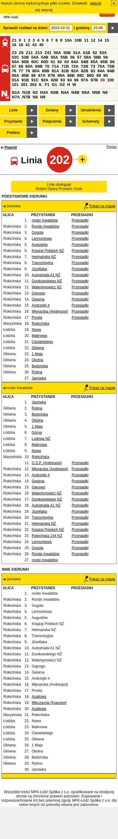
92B (54, 80)
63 (66, 61)
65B (104, 61)
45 (41, 44)
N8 (35, 97)
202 (33, 84)
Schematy (91, 121)
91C (34, 80)
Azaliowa (39, 697)
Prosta (37, 317)
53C (15, 57)
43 (34, 44)
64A (74, 61)
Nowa (36, 330)
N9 (42, 97)
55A (54, 57)
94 (69, 80)
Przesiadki (80, 220)
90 (105, 75)
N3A (44, 92)
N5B (96, 92)
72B (84, 66)
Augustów (40, 245)
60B (25, 61)
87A (41, 75)
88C (80, 75)
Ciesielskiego (42, 342)
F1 (47, 84)
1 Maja (37, 354)
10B (78, 40)
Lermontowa (42, 238)
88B (70, 75)
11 (86, 40)
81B (65, 71)
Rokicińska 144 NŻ (47, 536)
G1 (54, 84)
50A (57, 52)
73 (93, 66)
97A (84, 80)
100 (110, 80)
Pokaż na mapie (99, 206)
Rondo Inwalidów (45, 226)
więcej (95, 3)
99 (102, 80)
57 (79, 57)
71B (65, 66)
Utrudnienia (91, 110)
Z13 (38, 52)
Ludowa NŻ (41, 438)
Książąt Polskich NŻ (48, 251)
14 (100, 40)
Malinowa (39, 336)
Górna (37, 432)
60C (34, 61)
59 (105, 57)
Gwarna (38, 299)
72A (74, 66)
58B (97, 57)
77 (21, 71)
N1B (26, 92)
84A (101, 71)
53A (103, 52)
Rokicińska (40, 323)
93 (63, 80)
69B (38, 66)
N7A (16, 97)
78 (27, 71)
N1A (16, 92)
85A (15, 75)
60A (15, 61)
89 (99, 75)
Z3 (14, 52)
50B (67, 52)
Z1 (14, 40)
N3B (55, 92)
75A (101, 66)
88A (61, 75)
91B (25, 80)
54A (34, 57)
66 (112, 61)
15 (106, 40)
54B (44, 57)
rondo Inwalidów (45, 220)
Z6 (21, 52)
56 (72, 57)
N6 (105, 92)
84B (110, 71)
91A (15, 80)
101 (15, 84)
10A (68, 40)
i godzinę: (82, 28)
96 (76, 80)
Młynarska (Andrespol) (50, 311)
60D (44, 61)
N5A (86, 92)
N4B (75, 92)
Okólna (37, 360)
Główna (38, 348)
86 (33, 75)
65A (94, 61)
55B (64, 57)
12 (93, 40)
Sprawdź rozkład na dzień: (25, 28)
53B (25, 57)
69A (29, 66)
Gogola (38, 232)
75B (110, 66)
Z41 (47, 52)
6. (40, 84)
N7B (26, 97)
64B (84, 61)
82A (74, 71)
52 (95, 52)
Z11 (29, 52)
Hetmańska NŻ (44, 257)
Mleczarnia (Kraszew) (49, 703)
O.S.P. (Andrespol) (47, 463)
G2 (62, 84)
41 (27, 44)
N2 (35, 92)
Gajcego (38, 293)
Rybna (37, 372)
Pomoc (112, 146)
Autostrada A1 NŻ (46, 275)
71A (55, 66)
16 (14, 44)
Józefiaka (39, 269)
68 (21, 66)
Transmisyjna (42, 263)
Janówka (39, 378)
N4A (65, 92)
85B (25, 75)
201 (24, 84)
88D (90, 75)
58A (87, 57)
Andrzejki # (41, 305)
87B (51, 75)
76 (14, 71)
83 (93, 71)
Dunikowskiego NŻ (47, 281)
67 (14, 66)
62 (59, 61)
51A (76, 52)
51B (86, 52)
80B (45, 71)
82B (84, 71)
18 (21, 44)
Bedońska (40, 366)
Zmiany (52, 110)
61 (53, 61)
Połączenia (52, 121)
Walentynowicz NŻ (47, 287)
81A (55, 71)
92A (44, 80)
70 (47, 66)
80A (36, 71)
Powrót (11, 147)
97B (94, 80)
